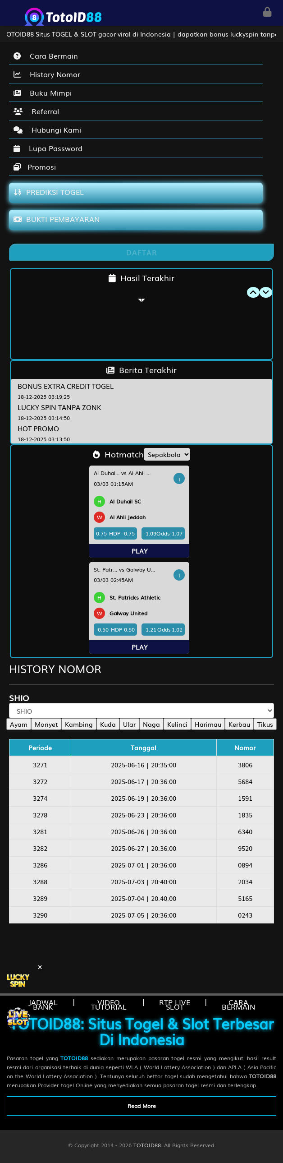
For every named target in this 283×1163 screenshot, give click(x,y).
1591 (245, 798)
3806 (245, 764)
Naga (151, 724)
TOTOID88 (147, 1145)
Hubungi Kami (47, 129)
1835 (245, 814)
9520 (245, 848)
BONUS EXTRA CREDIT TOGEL (66, 386)
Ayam (18, 724)
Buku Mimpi (43, 92)
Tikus (265, 724)
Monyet (46, 724)
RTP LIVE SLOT (174, 1004)
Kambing (79, 724)
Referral (36, 111)
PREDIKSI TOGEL (49, 191)
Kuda (108, 724)
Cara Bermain (46, 55)
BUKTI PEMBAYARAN (57, 218)
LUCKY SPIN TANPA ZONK (59, 407)
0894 (245, 864)
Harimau (208, 724)
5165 (245, 898)
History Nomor (47, 74)
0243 (245, 914)
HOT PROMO (38, 428)
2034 (245, 881)
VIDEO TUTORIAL (109, 1004)
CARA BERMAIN (238, 1004)
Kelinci (177, 724)
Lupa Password (48, 148)
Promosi (35, 166)
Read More (142, 1106)
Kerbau (239, 724)
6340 (245, 831)
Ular (129, 724)
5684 (245, 781)
